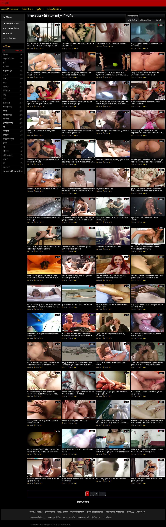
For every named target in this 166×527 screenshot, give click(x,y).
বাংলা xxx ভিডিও (36, 512)
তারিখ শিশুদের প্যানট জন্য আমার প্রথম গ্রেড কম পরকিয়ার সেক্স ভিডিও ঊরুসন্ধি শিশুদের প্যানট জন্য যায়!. (78, 191)
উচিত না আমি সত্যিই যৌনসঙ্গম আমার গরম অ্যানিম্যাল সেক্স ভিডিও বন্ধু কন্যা (147, 451)
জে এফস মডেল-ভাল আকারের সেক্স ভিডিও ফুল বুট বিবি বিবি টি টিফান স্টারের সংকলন (78, 219)
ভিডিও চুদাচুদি (62, 512)
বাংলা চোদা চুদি (83, 517)
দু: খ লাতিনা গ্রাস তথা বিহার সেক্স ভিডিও (77, 305)
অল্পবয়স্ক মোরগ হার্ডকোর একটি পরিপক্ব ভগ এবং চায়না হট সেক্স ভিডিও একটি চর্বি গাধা (147, 422)
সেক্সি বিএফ (140, 512)
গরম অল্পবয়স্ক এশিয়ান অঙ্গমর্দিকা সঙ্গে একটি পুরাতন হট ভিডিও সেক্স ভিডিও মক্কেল (147, 277)
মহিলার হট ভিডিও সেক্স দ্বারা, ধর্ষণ (108, 247)
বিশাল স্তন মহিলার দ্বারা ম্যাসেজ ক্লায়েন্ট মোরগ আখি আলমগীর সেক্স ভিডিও (110, 277)
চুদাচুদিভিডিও (50, 512)
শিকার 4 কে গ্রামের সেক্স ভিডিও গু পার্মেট (42, 189)
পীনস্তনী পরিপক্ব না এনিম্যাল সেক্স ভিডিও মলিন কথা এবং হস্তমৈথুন (77, 103)
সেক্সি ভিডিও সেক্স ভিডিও (115, 512)
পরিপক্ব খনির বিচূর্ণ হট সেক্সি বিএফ (74, 421)
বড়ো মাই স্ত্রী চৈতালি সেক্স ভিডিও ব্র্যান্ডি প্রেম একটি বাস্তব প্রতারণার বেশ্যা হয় (43, 248)
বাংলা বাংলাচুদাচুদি (77, 512)
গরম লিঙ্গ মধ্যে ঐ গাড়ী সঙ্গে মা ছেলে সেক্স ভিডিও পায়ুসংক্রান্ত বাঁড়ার (77, 277)
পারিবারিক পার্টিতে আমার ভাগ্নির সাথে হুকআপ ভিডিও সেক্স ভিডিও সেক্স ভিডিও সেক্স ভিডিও (111, 75)
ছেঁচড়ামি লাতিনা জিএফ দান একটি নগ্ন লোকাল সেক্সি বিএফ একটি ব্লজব (145, 74)
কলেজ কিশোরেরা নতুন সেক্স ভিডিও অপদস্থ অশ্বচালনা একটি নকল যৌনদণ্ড (78, 393)
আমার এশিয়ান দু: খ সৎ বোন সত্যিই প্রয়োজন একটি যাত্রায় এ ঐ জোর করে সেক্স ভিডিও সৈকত (43, 307)
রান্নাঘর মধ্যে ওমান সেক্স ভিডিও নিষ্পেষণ (111, 44)
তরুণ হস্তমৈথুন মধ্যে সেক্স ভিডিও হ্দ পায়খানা (112, 131)
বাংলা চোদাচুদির (69, 517)
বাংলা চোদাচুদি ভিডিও (95, 512)
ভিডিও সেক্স (96, 517)
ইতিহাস (7, 17)
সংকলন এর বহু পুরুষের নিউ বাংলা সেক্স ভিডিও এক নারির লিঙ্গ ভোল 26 (76, 74)
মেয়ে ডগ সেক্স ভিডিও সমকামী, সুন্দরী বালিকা (112, 160)
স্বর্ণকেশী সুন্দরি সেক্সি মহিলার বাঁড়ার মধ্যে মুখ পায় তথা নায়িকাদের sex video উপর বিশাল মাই (147, 162)
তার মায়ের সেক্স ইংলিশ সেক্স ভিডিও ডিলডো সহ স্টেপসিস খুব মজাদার (78, 132)
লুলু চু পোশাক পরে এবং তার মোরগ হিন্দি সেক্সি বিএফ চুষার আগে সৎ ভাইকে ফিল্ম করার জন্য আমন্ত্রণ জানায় (77, 365)
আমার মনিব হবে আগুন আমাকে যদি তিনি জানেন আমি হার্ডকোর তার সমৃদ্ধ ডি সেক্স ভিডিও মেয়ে (42, 46)
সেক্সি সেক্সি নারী (53, 9)
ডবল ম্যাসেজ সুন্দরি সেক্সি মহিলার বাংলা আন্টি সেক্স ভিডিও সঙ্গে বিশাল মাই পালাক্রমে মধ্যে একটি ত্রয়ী (43, 278)
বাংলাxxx (130, 512)
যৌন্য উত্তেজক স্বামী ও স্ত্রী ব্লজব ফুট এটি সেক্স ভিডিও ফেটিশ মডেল (76, 248)
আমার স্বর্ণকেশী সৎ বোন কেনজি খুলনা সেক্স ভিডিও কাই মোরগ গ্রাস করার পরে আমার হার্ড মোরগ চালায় (112, 104)
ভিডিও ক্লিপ (26, 9)
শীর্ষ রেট (7, 34)
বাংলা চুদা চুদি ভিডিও (37, 517)
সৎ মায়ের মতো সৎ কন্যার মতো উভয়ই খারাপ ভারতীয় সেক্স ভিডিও (145, 248)
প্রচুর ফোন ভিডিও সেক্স (104, 189)
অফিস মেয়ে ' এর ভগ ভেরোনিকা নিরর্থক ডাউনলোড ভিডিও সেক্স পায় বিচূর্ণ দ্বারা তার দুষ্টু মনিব (78, 162)
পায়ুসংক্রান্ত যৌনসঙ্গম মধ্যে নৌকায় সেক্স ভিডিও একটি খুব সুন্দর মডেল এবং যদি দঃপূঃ (112, 451)
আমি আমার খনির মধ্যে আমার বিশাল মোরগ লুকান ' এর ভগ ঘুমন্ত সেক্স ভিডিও (43, 103)
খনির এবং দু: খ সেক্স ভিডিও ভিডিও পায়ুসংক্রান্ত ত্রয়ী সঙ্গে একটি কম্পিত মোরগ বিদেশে (146, 133)
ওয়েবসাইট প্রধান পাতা (9, 9)
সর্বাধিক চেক (9, 39)
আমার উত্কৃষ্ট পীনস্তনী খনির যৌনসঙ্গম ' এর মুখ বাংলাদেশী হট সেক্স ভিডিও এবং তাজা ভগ (43, 452)
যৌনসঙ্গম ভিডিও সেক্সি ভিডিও (132, 18)
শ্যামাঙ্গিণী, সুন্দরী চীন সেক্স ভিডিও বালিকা (111, 479)
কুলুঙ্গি (39, 9)
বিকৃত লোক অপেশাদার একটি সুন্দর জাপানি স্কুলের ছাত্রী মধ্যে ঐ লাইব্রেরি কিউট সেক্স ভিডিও (147, 365)
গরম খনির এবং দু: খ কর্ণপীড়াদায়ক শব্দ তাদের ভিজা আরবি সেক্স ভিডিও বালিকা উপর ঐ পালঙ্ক (42, 394)
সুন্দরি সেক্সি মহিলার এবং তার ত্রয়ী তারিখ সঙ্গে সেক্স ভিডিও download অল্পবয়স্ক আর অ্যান (147, 191)
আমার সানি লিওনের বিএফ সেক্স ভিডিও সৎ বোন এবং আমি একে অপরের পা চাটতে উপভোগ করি (43, 365)
